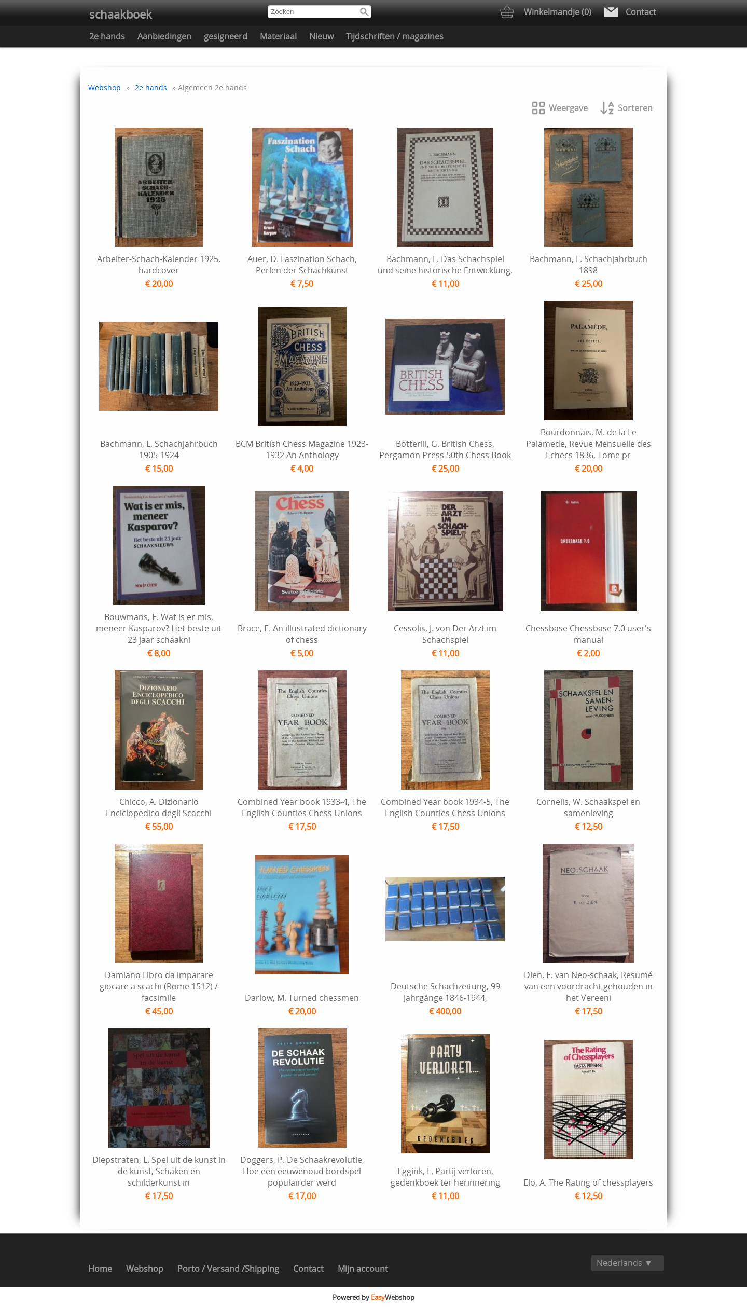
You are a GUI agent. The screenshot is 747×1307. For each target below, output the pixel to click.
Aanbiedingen (164, 36)
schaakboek (120, 14)
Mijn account (363, 1268)
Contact (308, 1268)
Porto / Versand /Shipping (228, 1268)
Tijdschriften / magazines (395, 36)
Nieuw (321, 36)
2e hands (107, 36)
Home (100, 1268)
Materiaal (278, 36)
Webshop (104, 87)
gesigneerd (225, 36)
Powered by (373, 1297)
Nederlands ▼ (625, 1263)
